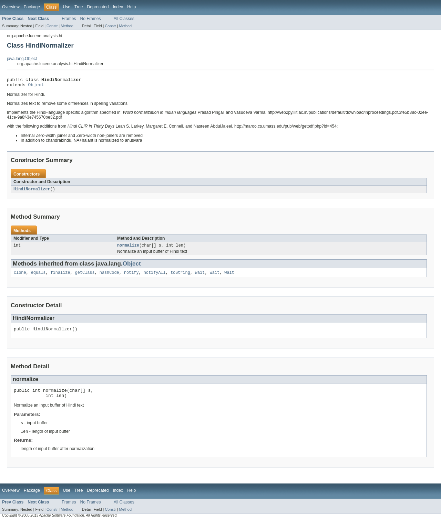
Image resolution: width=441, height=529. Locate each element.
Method (67, 26)
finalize (60, 276)
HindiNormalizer (31, 191)
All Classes (124, 18)
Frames (69, 18)
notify (131, 276)
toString (180, 276)
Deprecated (98, 6)
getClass (85, 276)
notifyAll (155, 276)
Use (66, 6)
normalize (128, 248)
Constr (52, 26)
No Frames (90, 18)
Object (36, 86)
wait (200, 276)
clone (20, 276)
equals (38, 276)
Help (131, 6)
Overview (11, 6)
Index (118, 6)
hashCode (109, 276)
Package (32, 6)
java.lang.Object (22, 58)
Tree (78, 6)
